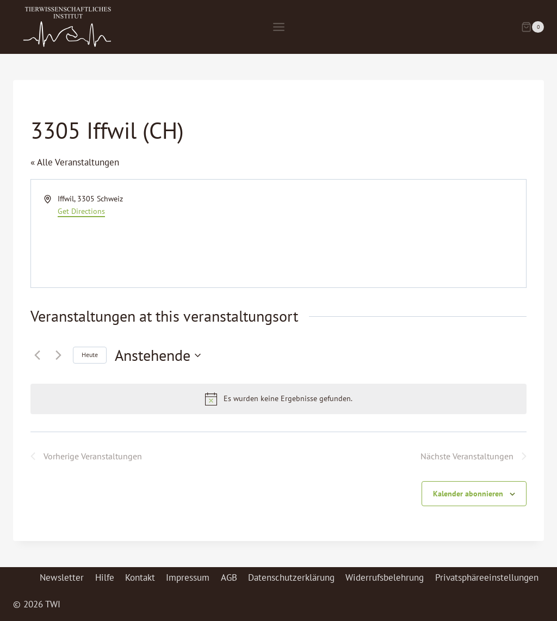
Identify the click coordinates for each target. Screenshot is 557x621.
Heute (90, 355)
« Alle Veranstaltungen (74, 162)
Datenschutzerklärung (291, 577)
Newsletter (62, 577)
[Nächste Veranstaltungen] (58, 355)
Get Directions (81, 211)
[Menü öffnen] (278, 26)
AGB (229, 577)
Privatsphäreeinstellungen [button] (487, 577)
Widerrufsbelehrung (384, 577)
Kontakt (140, 577)
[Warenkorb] (532, 27)
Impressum (187, 577)
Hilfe (104, 577)
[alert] (278, 399)
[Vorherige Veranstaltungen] (37, 355)
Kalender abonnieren (468, 494)
